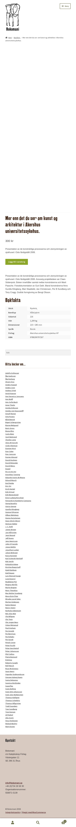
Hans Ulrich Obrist (12, 521)
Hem (10, 37)
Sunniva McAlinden (12, 683)
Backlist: (17, 37)
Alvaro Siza (9, 382)
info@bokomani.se (13, 783)
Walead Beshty (11, 723)
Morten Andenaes (12, 602)
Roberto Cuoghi (11, 663)
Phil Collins (9, 654)
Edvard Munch (11, 480)
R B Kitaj (8, 660)
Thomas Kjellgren (12, 697)
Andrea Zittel (10, 390)
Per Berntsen (10, 634)
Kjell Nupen (9, 573)
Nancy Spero (10, 608)
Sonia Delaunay (11, 680)
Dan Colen (9, 451)
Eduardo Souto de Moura (15, 477)
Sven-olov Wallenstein (14, 695)
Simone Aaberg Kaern (13, 677)
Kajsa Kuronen (11, 556)
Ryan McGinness (11, 668)
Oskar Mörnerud (11, 625)
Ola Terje (9, 619)
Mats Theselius (11, 590)
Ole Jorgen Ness (11, 622)
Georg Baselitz (11, 503)
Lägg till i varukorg (16, 261)
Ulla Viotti (9, 718)
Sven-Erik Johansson (13, 692)
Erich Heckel (10, 489)
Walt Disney (10, 726)
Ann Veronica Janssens (14, 396)
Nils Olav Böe (10, 613)
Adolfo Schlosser (12, 373)
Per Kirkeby (9, 637)
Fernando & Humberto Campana (18, 501)
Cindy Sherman (11, 446)
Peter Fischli (10, 645)
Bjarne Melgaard (11, 425)
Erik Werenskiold (11, 495)
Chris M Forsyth (11, 443)
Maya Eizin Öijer (11, 596)
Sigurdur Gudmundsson (14, 674)
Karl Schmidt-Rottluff (14, 558)
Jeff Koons (9, 538)
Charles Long (10, 440)
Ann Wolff (9, 399)
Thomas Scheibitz (12, 700)
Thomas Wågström (13, 703)
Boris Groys (9, 428)
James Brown (10, 529)
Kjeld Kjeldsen (11, 570)
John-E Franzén (11, 544)
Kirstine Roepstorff (12, 567)
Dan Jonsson (10, 454)
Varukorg (59, 821)
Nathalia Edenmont (13, 611)
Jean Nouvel (10, 535)
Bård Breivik (10, 419)
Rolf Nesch (9, 666)
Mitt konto (12, 822)
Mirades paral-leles (13, 599)
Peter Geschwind (12, 648)
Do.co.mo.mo (10, 471)
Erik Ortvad (9, 492)
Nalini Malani (10, 605)
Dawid (7, 469)
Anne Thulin (10, 405)
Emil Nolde (9, 483)
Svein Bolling (10, 689)
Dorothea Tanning (12, 474)
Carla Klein (9, 434)
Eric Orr (8, 486)
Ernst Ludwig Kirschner (14, 498)
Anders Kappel (11, 385)
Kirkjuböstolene (11, 564)
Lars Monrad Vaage (13, 576)
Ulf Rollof (9, 715)
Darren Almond (11, 457)
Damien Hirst (10, 448)
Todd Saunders (11, 706)
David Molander (11, 463)
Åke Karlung (10, 379)
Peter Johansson (12, 651)
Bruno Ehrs (9, 431)
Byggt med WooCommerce (34, 812)
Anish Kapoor (10, 393)
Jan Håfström (11, 532)
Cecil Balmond (11, 437)
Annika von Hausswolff (14, 411)
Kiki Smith (9, 561)
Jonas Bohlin (10, 547)
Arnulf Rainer (10, 414)
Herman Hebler (11, 524)
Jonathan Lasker (12, 550)
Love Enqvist (10, 579)
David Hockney (11, 460)
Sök (38, 822)
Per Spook (9, 639)
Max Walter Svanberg (13, 593)
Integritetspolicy (12, 812)
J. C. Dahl (9, 526)
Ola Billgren (10, 616)
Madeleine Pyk (11, 582)
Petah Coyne (10, 642)
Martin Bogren (11, 587)
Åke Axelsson (10, 376)
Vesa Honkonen (11, 721)
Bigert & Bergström (13, 422)
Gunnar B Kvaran (12, 512)
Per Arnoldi (9, 631)
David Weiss (10, 466)
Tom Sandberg (11, 709)
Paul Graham (10, 628)
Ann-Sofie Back (11, 402)
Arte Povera (10, 416)
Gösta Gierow (10, 506)
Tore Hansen (10, 712)
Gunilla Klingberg (12, 509)
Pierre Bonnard (11, 657)
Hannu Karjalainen (12, 518)
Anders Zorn (10, 388)
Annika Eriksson (11, 408)
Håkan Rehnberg (11, 515)
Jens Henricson (11, 541)
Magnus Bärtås (11, 584)
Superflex (9, 686)
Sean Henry (9, 671)
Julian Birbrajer (11, 553)
